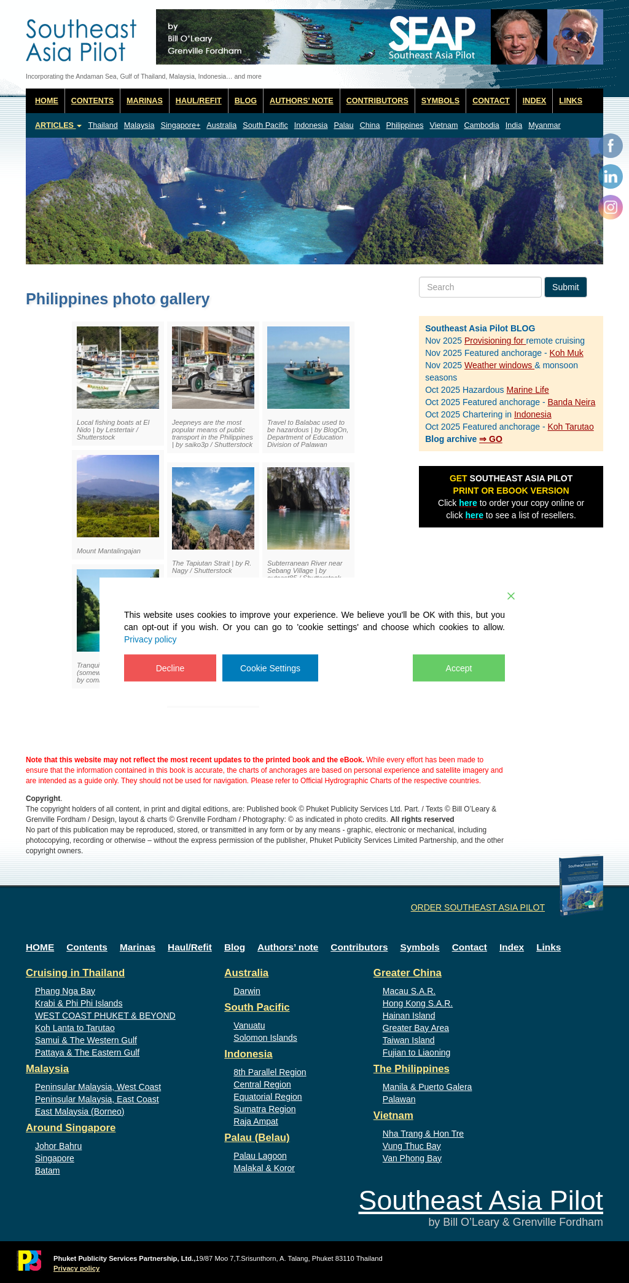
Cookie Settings (270, 668)
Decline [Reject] (170, 668)
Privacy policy (150, 639)
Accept (459, 668)
